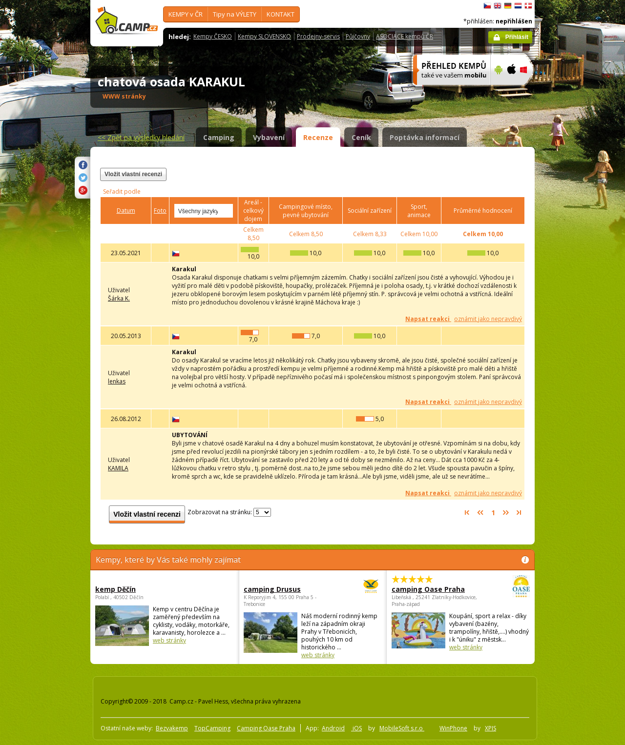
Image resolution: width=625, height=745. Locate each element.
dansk (528, 5)
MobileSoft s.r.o (401, 728)
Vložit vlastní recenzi (133, 174)
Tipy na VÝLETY (234, 14)
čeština (487, 5)
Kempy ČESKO (212, 36)
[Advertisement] (575, 293)
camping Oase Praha (434, 589)
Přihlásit (516, 37)
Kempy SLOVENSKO (264, 36)
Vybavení (269, 137)
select (226, 210)
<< (141, 137)
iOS (356, 728)
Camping (218, 137)
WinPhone (453, 728)
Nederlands (518, 5)
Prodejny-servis (318, 36)
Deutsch (508, 5)
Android (333, 728)
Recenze (318, 137)
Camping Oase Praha (266, 728)
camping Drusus (286, 589)
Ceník (361, 137)
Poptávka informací (424, 137)
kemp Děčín (115, 589)
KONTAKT (280, 14)
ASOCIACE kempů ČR (404, 36)
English (497, 5)
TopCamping (212, 728)
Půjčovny (358, 36)
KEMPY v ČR (185, 14)
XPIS (490, 728)
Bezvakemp (172, 728)
